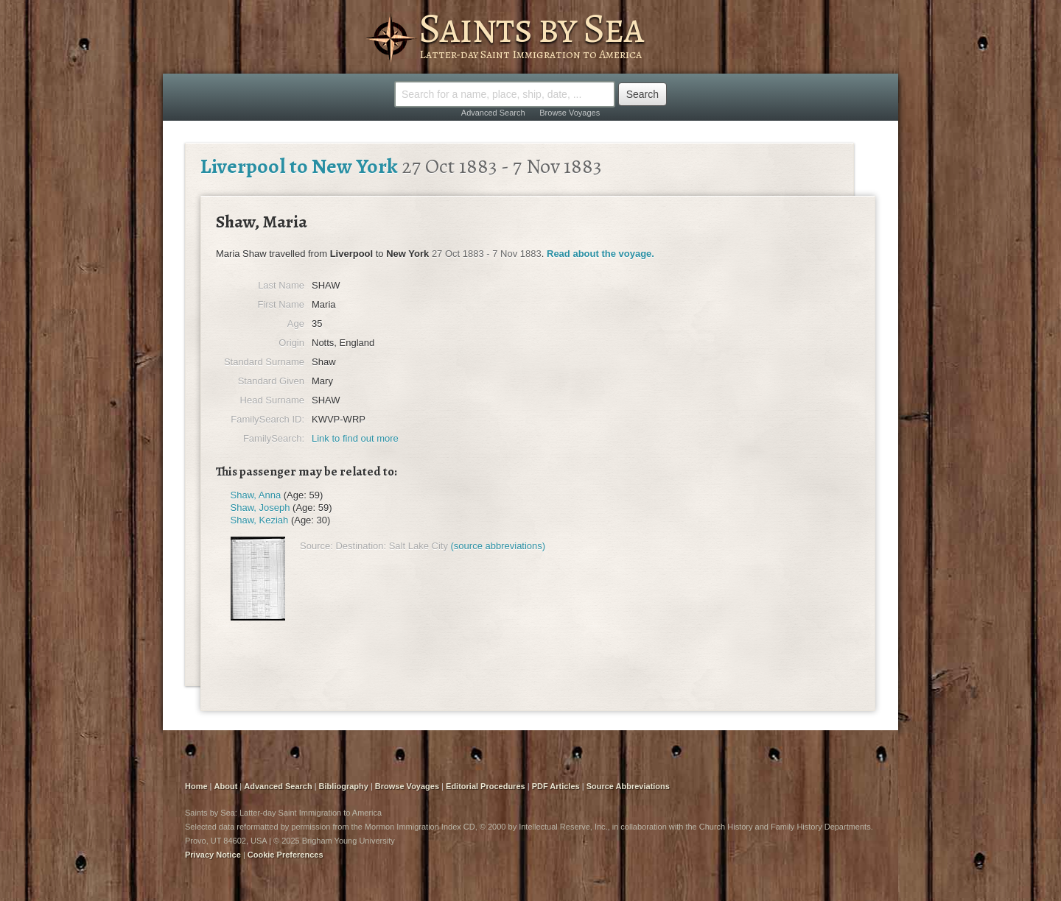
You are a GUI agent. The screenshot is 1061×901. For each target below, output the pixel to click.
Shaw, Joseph (260, 507)
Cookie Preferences (285, 854)
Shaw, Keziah (260, 520)
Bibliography (343, 786)
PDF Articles (556, 786)
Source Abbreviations (628, 786)
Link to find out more (355, 438)
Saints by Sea (531, 28)
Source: (316, 545)
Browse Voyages (569, 112)
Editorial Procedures (485, 786)
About (226, 786)
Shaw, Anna (256, 495)
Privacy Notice (213, 854)
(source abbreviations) (498, 545)
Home (196, 786)
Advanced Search (493, 112)
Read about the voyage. (600, 253)
